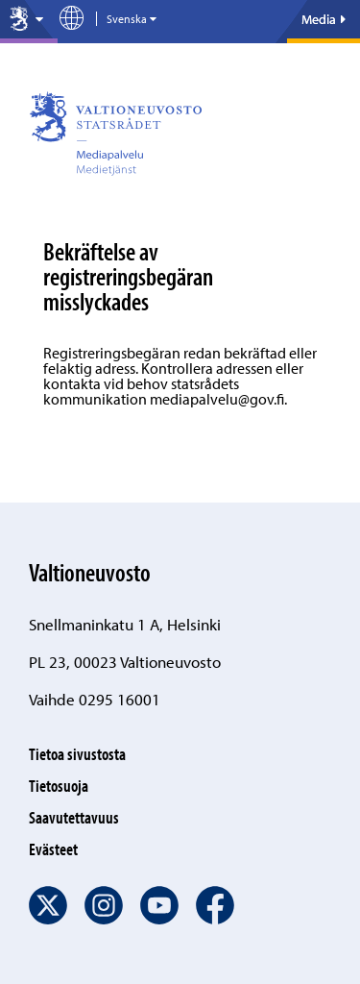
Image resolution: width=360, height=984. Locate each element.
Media (323, 19)
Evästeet (53, 849)
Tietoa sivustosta (77, 754)
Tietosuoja (58, 786)
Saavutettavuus (74, 817)
